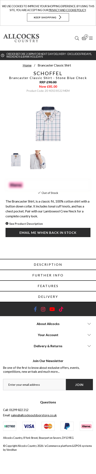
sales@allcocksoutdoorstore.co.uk (34, 415)
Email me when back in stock (48, 232)
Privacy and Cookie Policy (67, 10)
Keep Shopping (48, 17)
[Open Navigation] (91, 38)
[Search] (77, 38)
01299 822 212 (18, 410)
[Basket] (84, 38)
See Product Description (26, 223)
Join (79, 385)
